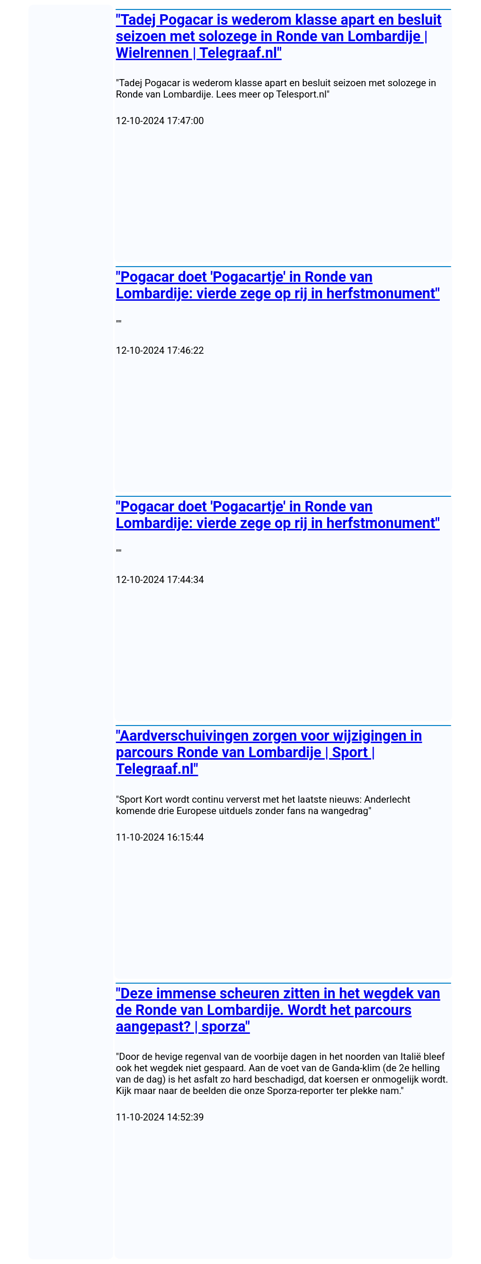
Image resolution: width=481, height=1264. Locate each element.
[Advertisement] (283, 194)
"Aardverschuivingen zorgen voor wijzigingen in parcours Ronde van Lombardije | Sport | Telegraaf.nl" (269, 752)
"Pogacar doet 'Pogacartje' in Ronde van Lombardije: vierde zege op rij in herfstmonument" (278, 285)
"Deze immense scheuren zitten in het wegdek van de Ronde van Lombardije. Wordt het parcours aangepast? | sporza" (278, 1010)
